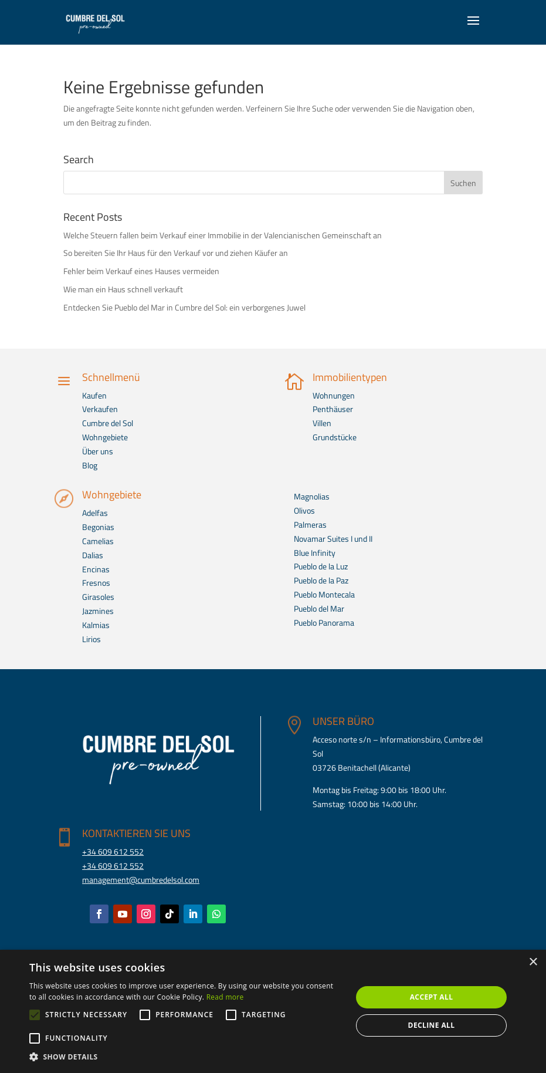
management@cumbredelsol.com (140, 879)
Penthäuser (333, 409)
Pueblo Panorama (324, 622)
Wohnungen (334, 395)
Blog (89, 465)
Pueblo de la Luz (321, 566)
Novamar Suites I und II (333, 538)
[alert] (273, 1011)
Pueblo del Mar (319, 608)
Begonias (98, 527)
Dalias (92, 555)
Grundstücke (335, 437)
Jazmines (98, 611)
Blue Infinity (314, 552)
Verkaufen (100, 409)
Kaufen (94, 395)
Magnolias (312, 496)
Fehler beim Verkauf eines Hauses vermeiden (141, 271)
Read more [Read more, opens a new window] (225, 997)
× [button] (532, 962)
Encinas (96, 569)
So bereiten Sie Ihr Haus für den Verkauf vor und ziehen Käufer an (175, 253)
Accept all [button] (431, 997)
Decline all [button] (431, 1025)
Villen (322, 423)
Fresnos (96, 582)
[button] (185, 1057)
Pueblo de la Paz (321, 580)
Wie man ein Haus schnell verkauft (123, 289)
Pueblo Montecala (324, 594)
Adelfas (95, 513)
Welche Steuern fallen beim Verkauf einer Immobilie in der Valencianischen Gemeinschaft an (222, 235)
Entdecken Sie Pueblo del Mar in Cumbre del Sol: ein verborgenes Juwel (184, 307)
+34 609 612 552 (113, 851)
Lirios (91, 639)
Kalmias (96, 625)
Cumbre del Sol (107, 423)
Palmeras (310, 524)
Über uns (97, 451)
